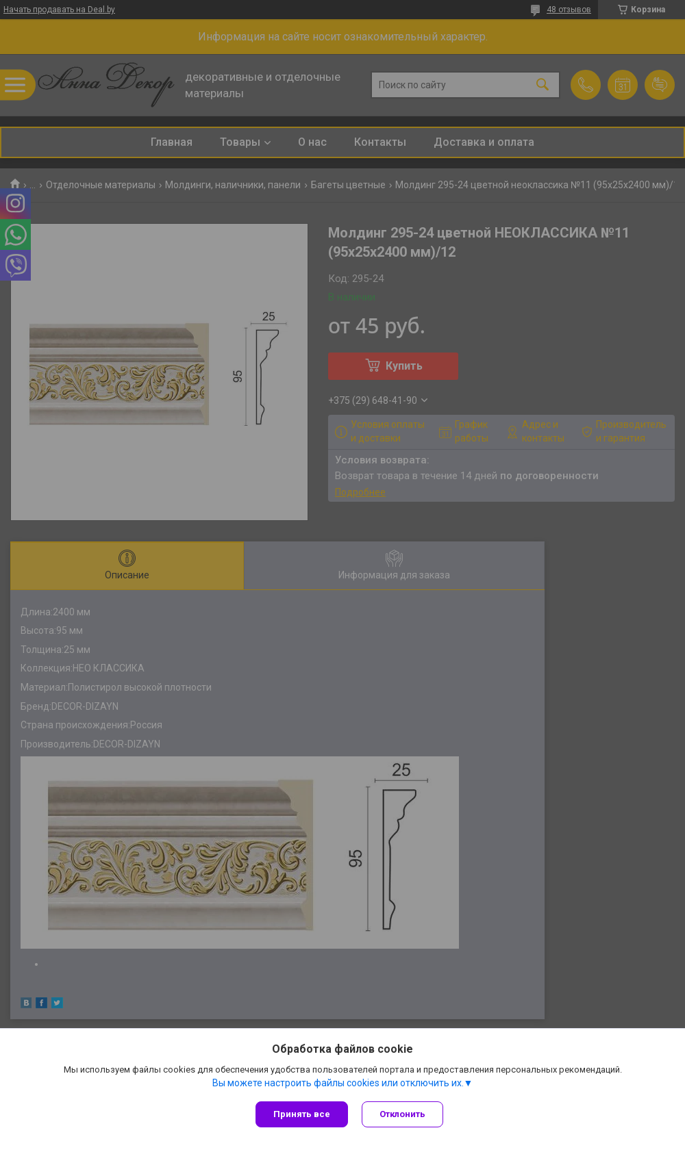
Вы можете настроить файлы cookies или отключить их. (338, 1082)
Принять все (301, 1114)
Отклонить (402, 1114)
